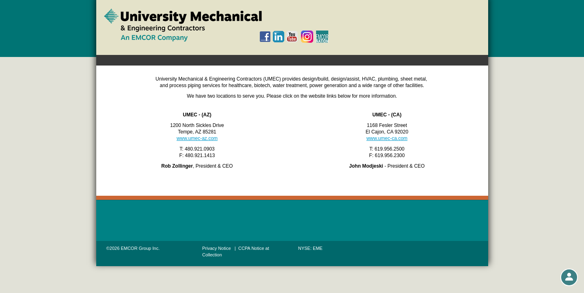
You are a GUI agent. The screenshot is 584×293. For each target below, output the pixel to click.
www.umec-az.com (197, 138)
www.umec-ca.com (386, 138)
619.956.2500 (389, 149)
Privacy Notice (216, 248)
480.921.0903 (200, 149)
